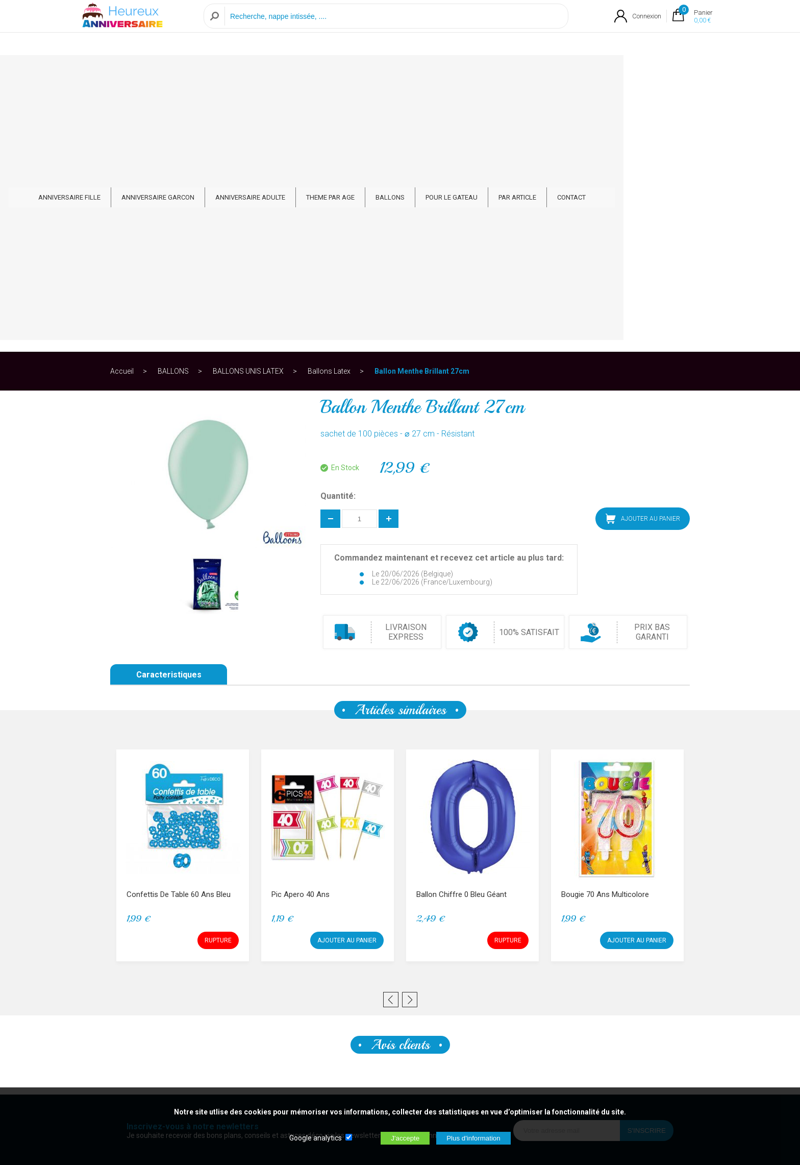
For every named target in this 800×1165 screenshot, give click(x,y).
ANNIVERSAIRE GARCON (246, 72)
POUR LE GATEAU (540, 72)
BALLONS (478, 72)
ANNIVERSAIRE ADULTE (338, 72)
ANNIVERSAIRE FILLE (158, 72)
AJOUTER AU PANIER (643, 257)
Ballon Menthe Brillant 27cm (421, 109)
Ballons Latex (329, 109)
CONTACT (659, 72)
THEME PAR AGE (418, 72)
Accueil (122, 109)
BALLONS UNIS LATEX (248, 109)
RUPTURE (218, 678)
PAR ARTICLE (605, 72)
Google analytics (315, 1138)
